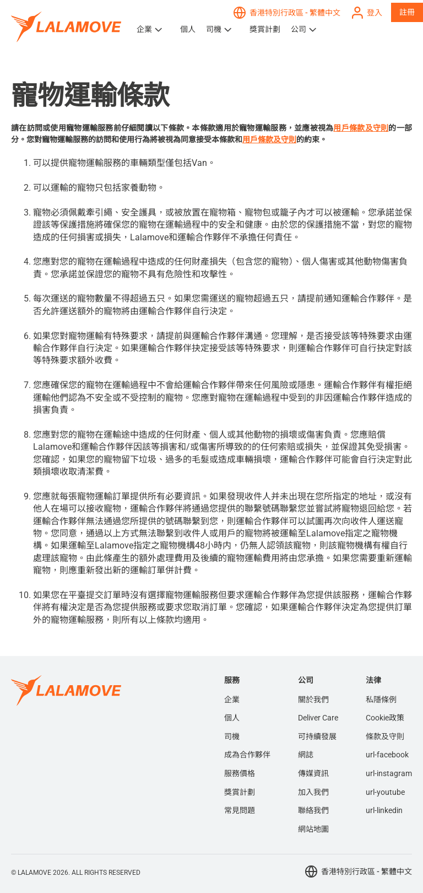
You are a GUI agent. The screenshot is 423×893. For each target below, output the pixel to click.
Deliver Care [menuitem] (318, 717)
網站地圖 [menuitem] (313, 829)
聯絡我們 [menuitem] (313, 810)
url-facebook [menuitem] (387, 754)
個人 (188, 29)
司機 (213, 29)
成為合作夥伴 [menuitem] (247, 754)
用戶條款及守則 (360, 127)
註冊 (407, 12)
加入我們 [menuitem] (313, 792)
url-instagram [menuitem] (389, 773)
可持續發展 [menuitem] (317, 736)
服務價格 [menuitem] (239, 773)
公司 (298, 29)
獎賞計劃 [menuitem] (239, 792)
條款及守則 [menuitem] (385, 736)
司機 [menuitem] (232, 736)
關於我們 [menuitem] (313, 699)
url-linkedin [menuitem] (384, 810)
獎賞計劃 (265, 29)
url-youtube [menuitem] (385, 792)
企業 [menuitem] (232, 699)
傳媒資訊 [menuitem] (313, 773)
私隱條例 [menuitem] (381, 699)
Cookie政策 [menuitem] (385, 717)
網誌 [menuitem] (305, 754)
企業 (144, 29)
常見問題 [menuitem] (239, 810)
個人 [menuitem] (232, 717)
